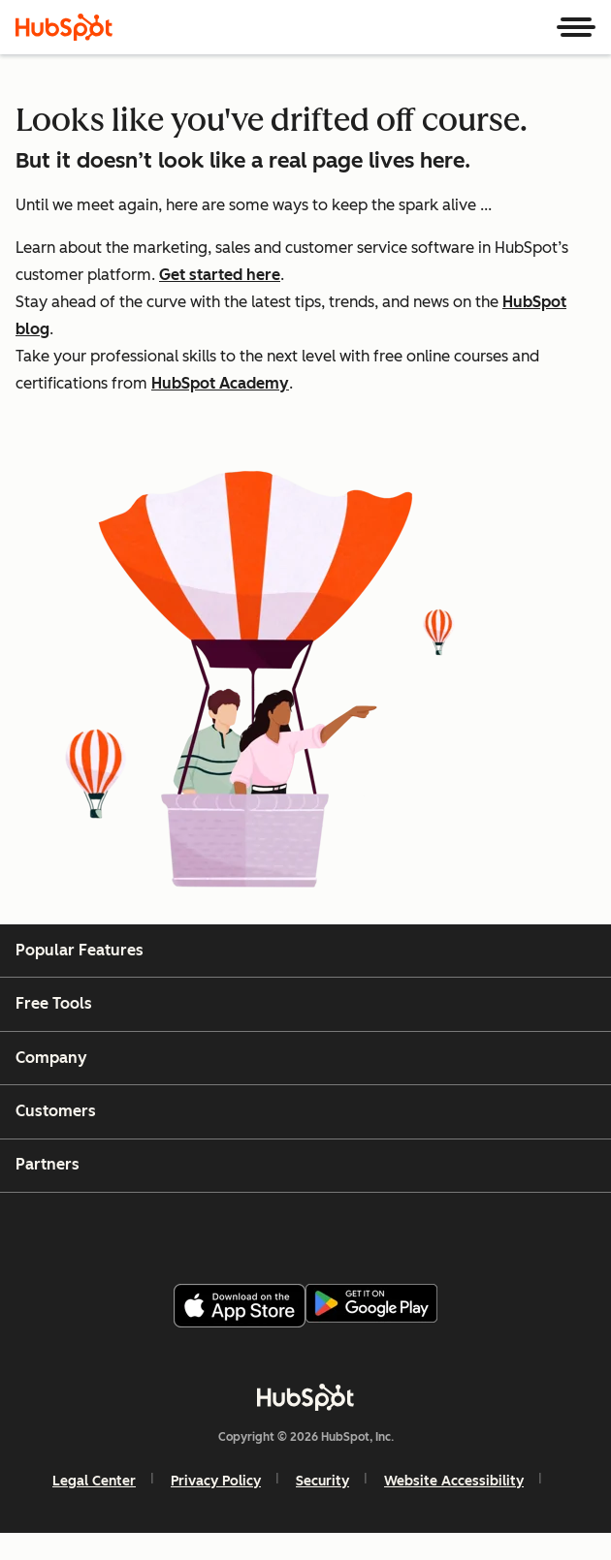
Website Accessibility (454, 1481)
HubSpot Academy (220, 383)
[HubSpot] (64, 27)
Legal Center (94, 1481)
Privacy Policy (216, 1481)
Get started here (219, 274)
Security (322, 1481)
